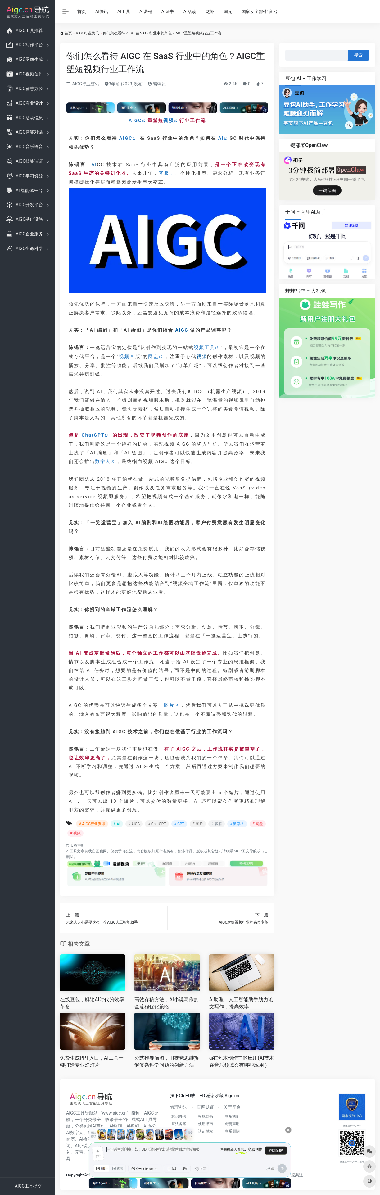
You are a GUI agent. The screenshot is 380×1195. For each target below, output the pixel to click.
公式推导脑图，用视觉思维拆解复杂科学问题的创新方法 (166, 1061)
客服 (164, 173)
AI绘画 (115, 1126)
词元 (228, 11)
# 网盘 (257, 824)
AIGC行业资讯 (87, 33)
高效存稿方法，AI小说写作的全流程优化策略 (166, 1003)
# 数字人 (237, 824)
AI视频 (132, 1126)
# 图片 (197, 824)
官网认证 (205, 1107)
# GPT (179, 824)
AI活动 (189, 11)
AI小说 (81, 1145)
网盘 (153, 356)
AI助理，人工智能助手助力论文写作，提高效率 (241, 1003)
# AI (116, 824)
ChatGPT (93, 435)
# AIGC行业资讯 (92, 824)
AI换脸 (85, 1139)
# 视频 (75, 833)
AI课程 (145, 11)
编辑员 (156, 83)
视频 (168, 120)
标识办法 (178, 1116)
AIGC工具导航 (245, 851)
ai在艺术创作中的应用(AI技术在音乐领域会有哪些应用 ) (241, 1061)
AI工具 (123, 11)
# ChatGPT (157, 824)
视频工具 (204, 347)
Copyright (75, 1175)
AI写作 (98, 1126)
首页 (81, 11)
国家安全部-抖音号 (260, 11)
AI (221, 138)
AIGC (135, 120)
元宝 (79, 1152)
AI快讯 (101, 11)
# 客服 (216, 824)
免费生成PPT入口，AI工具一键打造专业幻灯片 (92, 1061)
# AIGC (134, 824)
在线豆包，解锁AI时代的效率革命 (92, 1003)
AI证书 (167, 11)
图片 (169, 705)
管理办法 (179, 1107)
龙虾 (210, 11)
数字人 (103, 461)
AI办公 (149, 1126)
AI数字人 (74, 1132)
